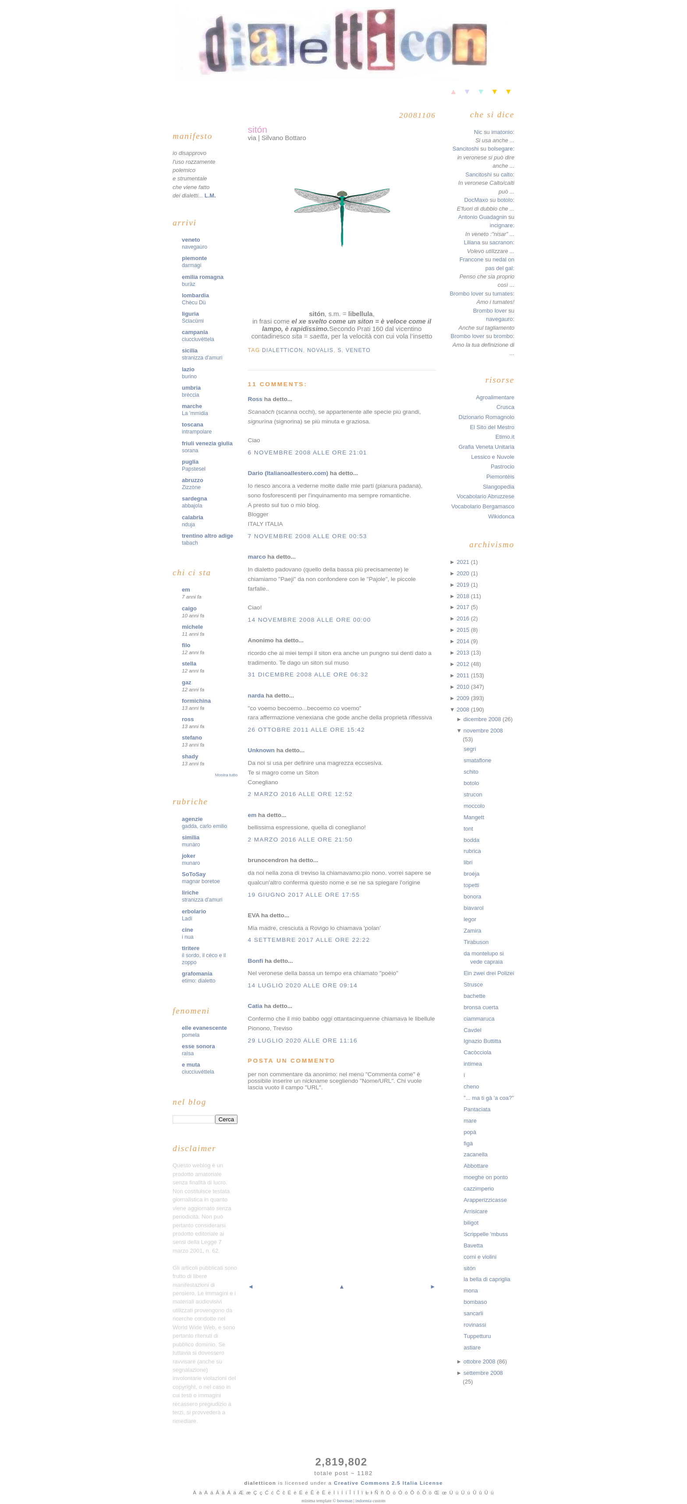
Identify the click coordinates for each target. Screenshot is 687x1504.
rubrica (472, 851)
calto (507, 174)
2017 (464, 607)
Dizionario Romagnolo (486, 417)
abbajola (192, 506)
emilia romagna (202, 277)
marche (192, 406)
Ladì (187, 919)
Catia (255, 1006)
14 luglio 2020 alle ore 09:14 (303, 985)
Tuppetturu (477, 1336)
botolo (505, 200)
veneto (191, 239)
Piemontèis (500, 476)
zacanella (476, 1154)
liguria (190, 313)
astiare (472, 1347)
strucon (473, 794)
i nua (188, 937)
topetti (471, 885)
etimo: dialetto (199, 981)
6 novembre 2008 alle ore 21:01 (307, 452)
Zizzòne (191, 487)
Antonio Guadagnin (482, 217)
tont (468, 828)
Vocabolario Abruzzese (485, 496)
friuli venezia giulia (207, 443)
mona (471, 1290)
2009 (464, 698)
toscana (192, 424)
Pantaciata (477, 1109)
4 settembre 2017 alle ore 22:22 (309, 940)
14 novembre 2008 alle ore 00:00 (309, 619)
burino (189, 376)
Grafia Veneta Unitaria (486, 447)
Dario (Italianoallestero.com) (288, 473)
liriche (190, 892)
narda (256, 695)
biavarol (473, 908)
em (186, 589)
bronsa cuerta (481, 1007)
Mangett (474, 817)
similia (190, 837)
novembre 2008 (483, 730)
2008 (464, 709)
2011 (464, 675)
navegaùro (194, 247)
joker (188, 855)
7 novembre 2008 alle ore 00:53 (307, 536)
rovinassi (475, 1324)
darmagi (191, 265)
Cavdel (472, 1030)
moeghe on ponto (486, 1177)
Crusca (505, 407)
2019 (464, 584)
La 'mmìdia (195, 413)
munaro (191, 863)
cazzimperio (479, 1188)
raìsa (188, 1053)
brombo (503, 336)
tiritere (190, 948)
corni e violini (480, 1257)
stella (189, 663)
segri (470, 749)
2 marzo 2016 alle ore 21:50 (300, 839)
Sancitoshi (466, 148)
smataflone (477, 760)
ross (188, 719)
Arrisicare (476, 1211)
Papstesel (193, 469)
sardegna (194, 498)
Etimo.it (505, 436)
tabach (190, 543)
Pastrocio (502, 466)
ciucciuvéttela (198, 339)
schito (471, 771)
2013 (464, 652)
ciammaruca (479, 1018)
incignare (501, 225)
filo (186, 645)
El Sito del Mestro (492, 427)
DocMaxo (476, 200)
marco (257, 556)
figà (468, 1143)
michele (192, 626)
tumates (502, 293)
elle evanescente (204, 1028)
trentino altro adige (207, 535)
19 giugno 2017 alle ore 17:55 (304, 894)
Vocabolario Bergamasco (482, 506)
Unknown (261, 750)
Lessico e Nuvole (492, 457)
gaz (186, 682)
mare (470, 1120)
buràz (188, 284)
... (512, 140)
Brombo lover (466, 293)
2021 (464, 562)
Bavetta (473, 1245)
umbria (191, 387)
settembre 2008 (483, 1373)
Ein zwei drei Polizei (489, 973)
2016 (464, 618)
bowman (344, 1500)
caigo (189, 608)
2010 (464, 686)
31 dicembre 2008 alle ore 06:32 (308, 674)
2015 (464, 630)
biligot (471, 1222)
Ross (255, 399)
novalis (320, 350)
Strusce (473, 984)
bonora (472, 896)
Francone (472, 259)
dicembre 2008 (483, 719)
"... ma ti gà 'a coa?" (489, 1098)
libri (468, 862)
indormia (363, 1500)
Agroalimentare (495, 397)
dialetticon (282, 350)
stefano (192, 737)
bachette (474, 996)
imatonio (502, 132)
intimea (473, 1063)
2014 (464, 641)
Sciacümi (193, 321)
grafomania (197, 973)
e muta (191, 1064)
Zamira (472, 930)
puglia (190, 461)
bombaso (475, 1302)
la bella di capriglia (487, 1279)
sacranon (501, 242)
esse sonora (198, 1046)
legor (470, 919)
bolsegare (500, 148)
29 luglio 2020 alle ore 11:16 (303, 1040)
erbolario (194, 911)
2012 (464, 664)
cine (187, 929)
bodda (471, 840)
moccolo (474, 806)
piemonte (194, 258)
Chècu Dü (194, 302)
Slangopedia (498, 486)
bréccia (190, 395)
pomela (190, 1035)
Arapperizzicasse (485, 1200)
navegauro (499, 319)
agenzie (192, 819)
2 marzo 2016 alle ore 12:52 (300, 794)
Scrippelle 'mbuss (486, 1234)
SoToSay (193, 874)
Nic (478, 132)
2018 (464, 596)
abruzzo (192, 480)
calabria (192, 517)
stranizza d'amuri (202, 358)
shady (190, 756)
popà (470, 1132)
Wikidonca (501, 516)
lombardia (195, 295)
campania (195, 332)
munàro (191, 845)
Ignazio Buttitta (482, 1041)
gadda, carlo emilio (204, 826)
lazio (188, 369)
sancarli (473, 1313)
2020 (464, 573)
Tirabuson (476, 942)
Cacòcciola (477, 1052)
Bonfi (255, 961)
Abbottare (476, 1165)
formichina (196, 700)
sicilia (190, 350)
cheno (471, 1086)
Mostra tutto (226, 774)
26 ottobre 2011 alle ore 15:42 (306, 729)
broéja (471, 873)
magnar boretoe (201, 881)
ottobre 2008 (480, 1361)
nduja (188, 524)
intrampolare (197, 432)
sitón (257, 129)
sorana (190, 450)
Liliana (472, 242)
